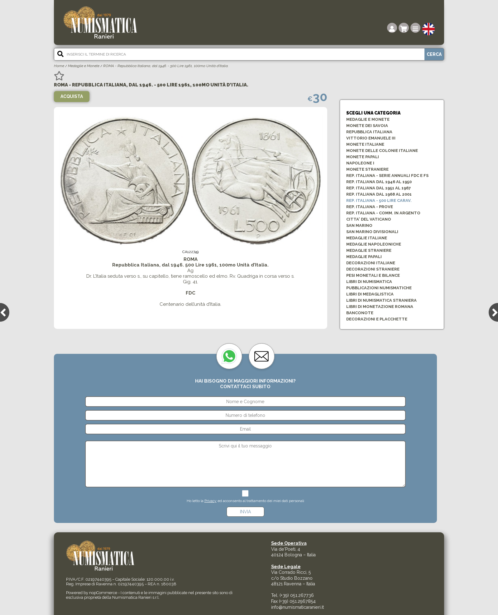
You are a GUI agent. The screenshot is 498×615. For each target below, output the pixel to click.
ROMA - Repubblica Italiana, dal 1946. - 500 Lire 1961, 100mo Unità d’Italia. (165, 66)
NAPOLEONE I (360, 163)
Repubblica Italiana (369, 131)
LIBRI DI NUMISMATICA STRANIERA (381, 300)
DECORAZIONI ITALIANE (370, 263)
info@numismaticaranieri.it (297, 607)
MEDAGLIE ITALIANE (366, 238)
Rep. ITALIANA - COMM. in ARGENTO (383, 213)
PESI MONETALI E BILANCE (373, 275)
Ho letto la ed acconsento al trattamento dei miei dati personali (245, 501)
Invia (245, 511)
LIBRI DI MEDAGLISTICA (370, 294)
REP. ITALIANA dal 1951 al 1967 (378, 188)
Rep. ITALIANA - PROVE (369, 206)
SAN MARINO (359, 225)
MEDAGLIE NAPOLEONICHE (373, 244)
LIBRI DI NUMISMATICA (369, 281)
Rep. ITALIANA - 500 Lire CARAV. (379, 200)
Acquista (71, 96)
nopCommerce (103, 592)
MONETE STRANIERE (367, 169)
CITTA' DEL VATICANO (368, 219)
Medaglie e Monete (83, 66)
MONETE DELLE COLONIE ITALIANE (382, 150)
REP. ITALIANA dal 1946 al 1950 (379, 181)
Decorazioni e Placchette (376, 319)
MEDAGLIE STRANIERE (368, 250)
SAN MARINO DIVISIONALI (372, 231)
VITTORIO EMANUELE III (370, 138)
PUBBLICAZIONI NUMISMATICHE (379, 288)
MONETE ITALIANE (365, 144)
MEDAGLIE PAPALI (364, 256)
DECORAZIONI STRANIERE (373, 269)
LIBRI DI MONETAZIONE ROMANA (379, 306)
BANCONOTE (359, 312)
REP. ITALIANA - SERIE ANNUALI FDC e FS (387, 175)
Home (59, 66)
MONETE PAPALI (362, 156)
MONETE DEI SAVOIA (367, 125)
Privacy (210, 501)
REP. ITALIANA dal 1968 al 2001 (379, 194)
